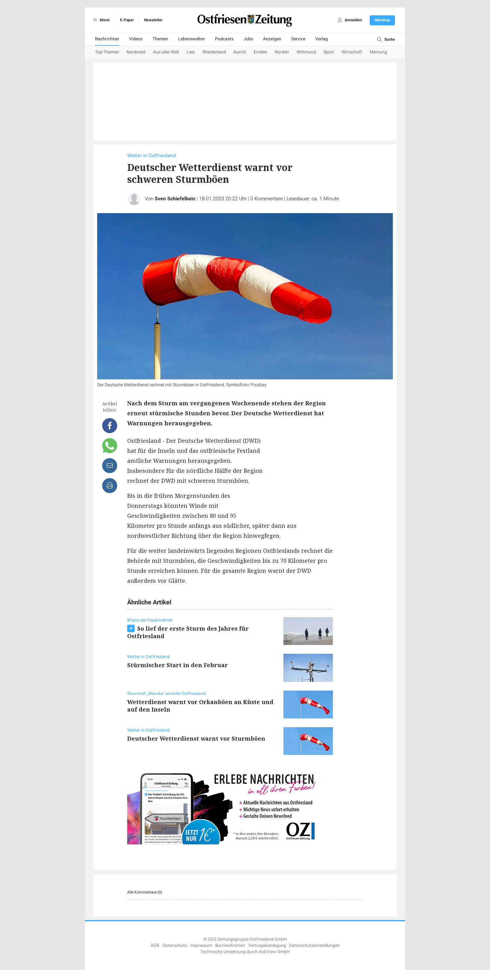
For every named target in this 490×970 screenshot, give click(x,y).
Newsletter (153, 20)
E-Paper (127, 20)
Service (298, 39)
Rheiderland (214, 52)
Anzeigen (272, 39)
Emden (260, 52)
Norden (282, 52)
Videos (135, 39)
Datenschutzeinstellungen (314, 945)
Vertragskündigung (267, 945)
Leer (191, 52)
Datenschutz (174, 945)
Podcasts (224, 39)
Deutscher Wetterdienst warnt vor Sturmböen (196, 738)
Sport (328, 52)
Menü (100, 20)
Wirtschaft (352, 52)
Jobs (248, 39)
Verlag (321, 39)
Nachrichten (107, 39)
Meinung (378, 52)
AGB (155, 945)
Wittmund (306, 52)
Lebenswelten (191, 39)
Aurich (239, 52)
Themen (160, 39)
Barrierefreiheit (230, 945)
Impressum (201, 945)
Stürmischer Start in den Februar (177, 665)
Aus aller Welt (166, 52)
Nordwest (136, 52)
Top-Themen (107, 52)
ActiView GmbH (274, 951)
